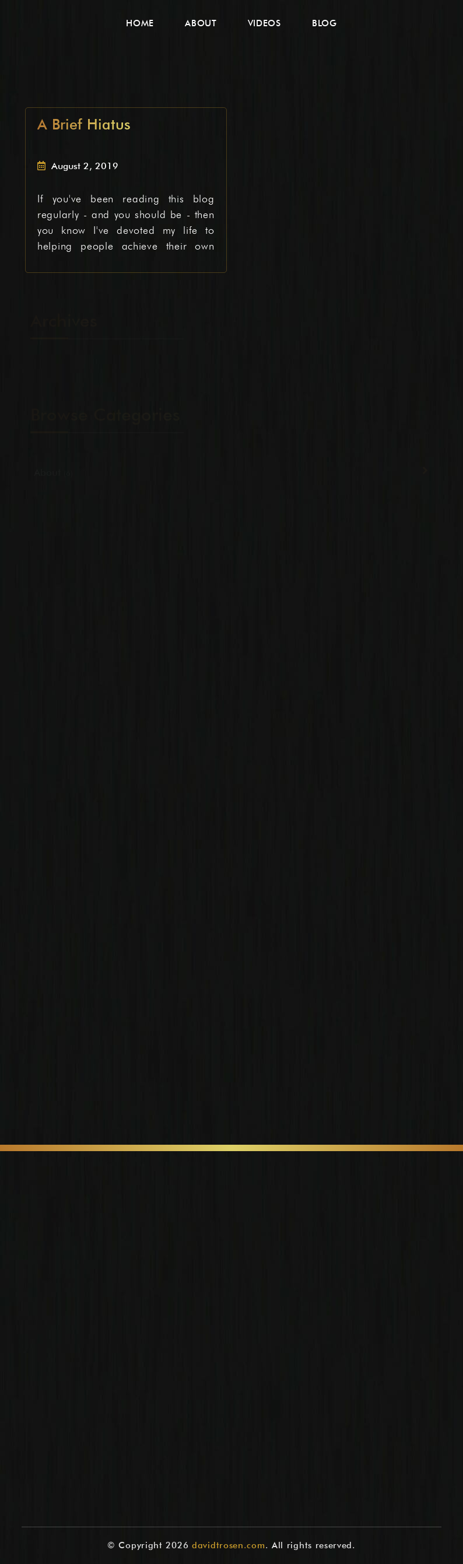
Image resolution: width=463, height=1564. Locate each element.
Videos (264, 23)
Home (140, 23)
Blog (324, 23)
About (201, 23)
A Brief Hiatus (84, 124)
